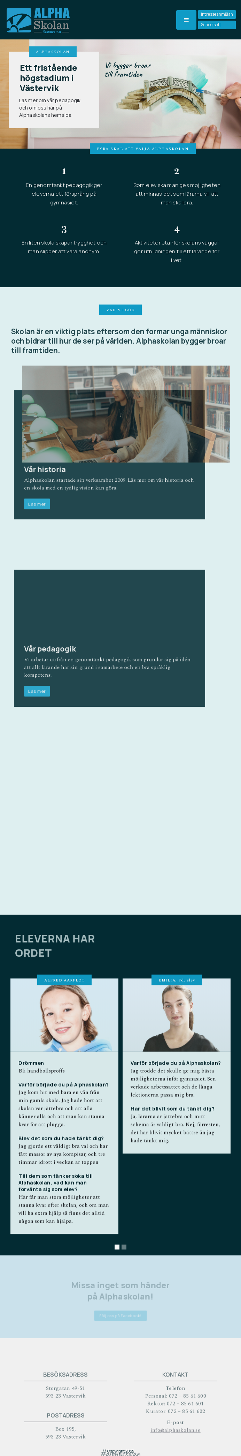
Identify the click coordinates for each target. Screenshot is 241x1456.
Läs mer (45, 498)
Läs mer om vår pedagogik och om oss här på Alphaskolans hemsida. (49, 107)
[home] (37, 20)
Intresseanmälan (217, 14)
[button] (186, 20)
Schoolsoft (211, 24)
